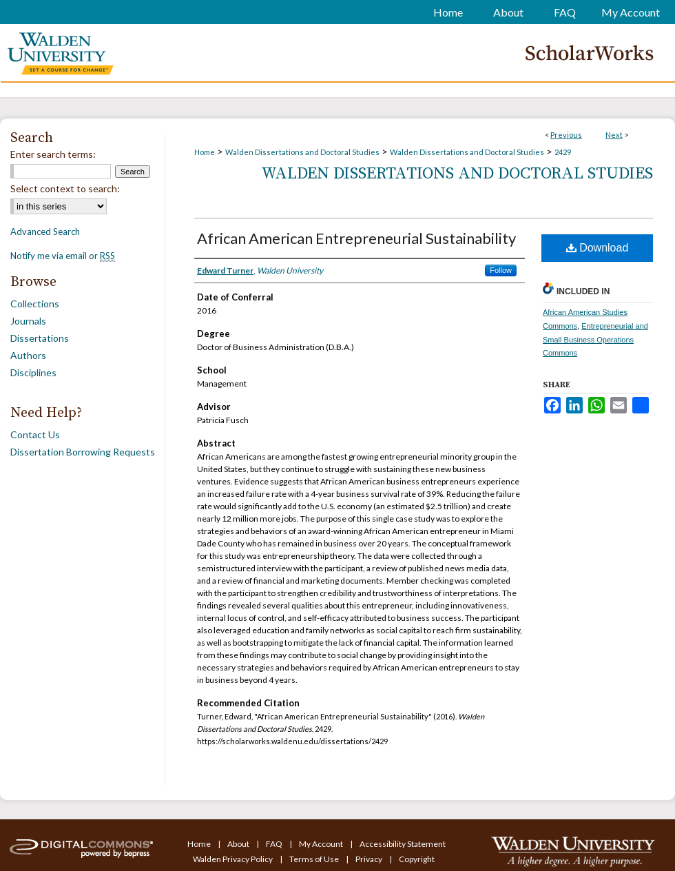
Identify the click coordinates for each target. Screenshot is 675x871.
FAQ (275, 844)
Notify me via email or (62, 255)
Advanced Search (45, 231)
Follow (501, 270)
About (239, 844)
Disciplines (33, 372)
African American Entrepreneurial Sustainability (356, 238)
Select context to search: (65, 188)
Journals (28, 321)
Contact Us (35, 434)
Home (204, 151)
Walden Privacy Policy (233, 859)
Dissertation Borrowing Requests (82, 452)
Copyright (417, 859)
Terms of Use (314, 859)
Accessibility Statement (403, 844)
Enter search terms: (53, 154)
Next (614, 134)
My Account (321, 844)
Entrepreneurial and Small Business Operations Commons (595, 340)
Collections (34, 303)
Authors (28, 355)
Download (597, 248)
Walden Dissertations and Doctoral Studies (302, 151)
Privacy (369, 859)
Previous (566, 134)
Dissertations (39, 338)
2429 (562, 151)
